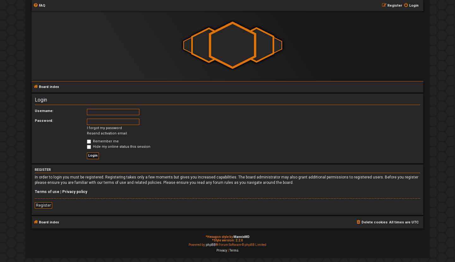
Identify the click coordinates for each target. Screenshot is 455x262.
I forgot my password (104, 128)
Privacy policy (74, 192)
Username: (44, 111)
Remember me (103, 141)
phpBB (211, 244)
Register (43, 205)
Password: (44, 121)
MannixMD (242, 237)
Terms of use (47, 192)
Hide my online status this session (118, 147)
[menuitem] (39, 5)
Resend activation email (107, 133)
